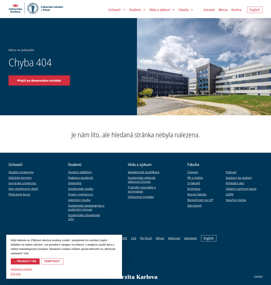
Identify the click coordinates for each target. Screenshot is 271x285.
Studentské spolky (80, 189)
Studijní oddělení (80, 172)
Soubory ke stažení (239, 178)
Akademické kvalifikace (143, 172)
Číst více (16, 274)
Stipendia (74, 183)
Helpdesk (190, 238)
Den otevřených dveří (23, 189)
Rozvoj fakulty (196, 194)
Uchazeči (114, 9)
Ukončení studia (79, 200)
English (209, 238)
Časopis (192, 172)
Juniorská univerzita (22, 183)
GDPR (229, 194)
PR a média (195, 178)
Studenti (135, 9)
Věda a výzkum (159, 9)
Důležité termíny (20, 178)
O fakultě (193, 183)
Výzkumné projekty (141, 197)
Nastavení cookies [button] (21, 269)
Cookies (258, 276)
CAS (133, 238)
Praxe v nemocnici (80, 194)
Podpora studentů (80, 178)
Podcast (231, 172)
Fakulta (183, 9)
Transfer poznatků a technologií (142, 189)
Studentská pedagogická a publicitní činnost (86, 208)
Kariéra (236, 9)
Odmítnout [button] (52, 261)
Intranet (209, 9)
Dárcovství (194, 206)
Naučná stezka (236, 200)
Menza (223, 9)
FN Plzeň (146, 238)
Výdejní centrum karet (241, 189)
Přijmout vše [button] (26, 261)
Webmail (174, 238)
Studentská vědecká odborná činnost (141, 180)
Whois (160, 238)
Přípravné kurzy (19, 194)
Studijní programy (21, 172)
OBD (124, 238)
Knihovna (193, 189)
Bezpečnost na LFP (200, 200)
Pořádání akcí (235, 183)
